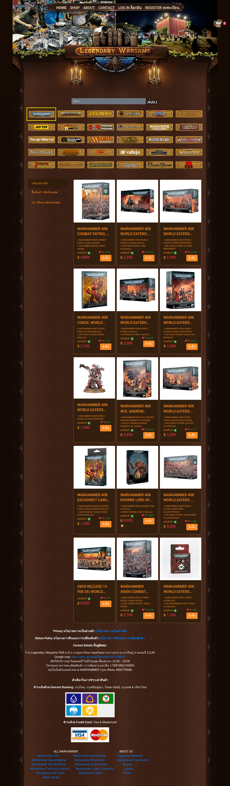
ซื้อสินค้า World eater (44, 192)
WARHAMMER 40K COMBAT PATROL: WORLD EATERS (92, 232)
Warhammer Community (132, 760)
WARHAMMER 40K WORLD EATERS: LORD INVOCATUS (135, 232)
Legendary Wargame (130, 755)
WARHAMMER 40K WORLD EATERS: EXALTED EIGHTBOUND (179, 409)
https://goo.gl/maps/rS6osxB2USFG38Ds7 (99, 656)
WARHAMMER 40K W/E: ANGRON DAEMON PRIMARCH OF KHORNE (137, 409)
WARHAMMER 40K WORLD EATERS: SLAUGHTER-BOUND (94, 408)
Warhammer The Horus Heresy (49, 768)
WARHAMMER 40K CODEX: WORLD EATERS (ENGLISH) (92, 320)
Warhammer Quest (90, 773)
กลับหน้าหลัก (40, 183)
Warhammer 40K (48, 755)
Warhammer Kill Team (50, 773)
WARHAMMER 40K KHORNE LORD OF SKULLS (135, 498)
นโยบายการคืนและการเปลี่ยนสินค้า (122, 638)
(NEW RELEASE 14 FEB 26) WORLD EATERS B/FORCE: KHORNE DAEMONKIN (92, 589)
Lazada (128, 768)
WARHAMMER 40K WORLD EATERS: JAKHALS (135, 320)
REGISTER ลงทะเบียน (162, 8)
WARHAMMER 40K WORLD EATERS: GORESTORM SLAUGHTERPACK (179, 498)
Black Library (51, 777)
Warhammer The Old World (48, 764)
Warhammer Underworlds (90, 764)
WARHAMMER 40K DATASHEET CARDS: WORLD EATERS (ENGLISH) (94, 498)
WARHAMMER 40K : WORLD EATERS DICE (180, 589)
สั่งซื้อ (105, 258)
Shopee (127, 764)
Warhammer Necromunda (89, 755)
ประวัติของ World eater (46, 202)
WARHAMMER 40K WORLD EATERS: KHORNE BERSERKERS (179, 232)
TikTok (127, 773)
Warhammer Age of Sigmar (49, 760)
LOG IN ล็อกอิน (130, 8)
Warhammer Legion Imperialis (94, 768)
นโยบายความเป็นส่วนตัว (111, 631)
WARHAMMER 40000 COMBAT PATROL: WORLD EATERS (134, 589)
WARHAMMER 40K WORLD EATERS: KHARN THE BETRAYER (179, 320)
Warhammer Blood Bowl (89, 760)
